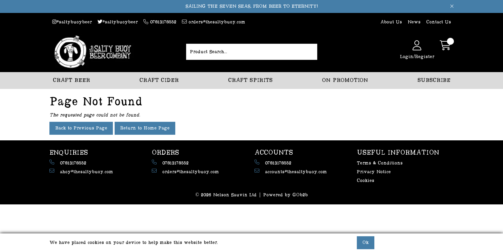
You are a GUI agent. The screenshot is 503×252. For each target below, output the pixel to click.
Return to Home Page (145, 128)
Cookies (365, 180)
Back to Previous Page (81, 128)
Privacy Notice (374, 171)
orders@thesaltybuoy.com (213, 21)
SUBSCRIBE (433, 80)
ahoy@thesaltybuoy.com (81, 171)
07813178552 (159, 21)
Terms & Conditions (380, 163)
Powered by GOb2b (285, 194)
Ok (365, 242)
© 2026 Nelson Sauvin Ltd (226, 194)
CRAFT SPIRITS (250, 80)
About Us (391, 22)
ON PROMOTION (345, 80)
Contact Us (438, 22)
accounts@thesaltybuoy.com (290, 171)
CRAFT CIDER (159, 80)
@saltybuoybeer (72, 21)
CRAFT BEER (71, 80)
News (414, 22)
